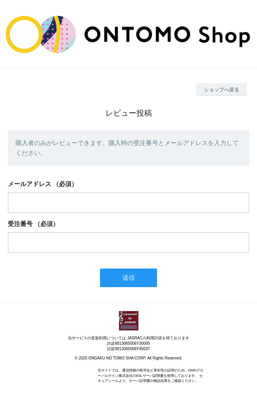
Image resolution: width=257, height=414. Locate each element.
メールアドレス (29, 184)
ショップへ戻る (221, 89)
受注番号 (20, 224)
